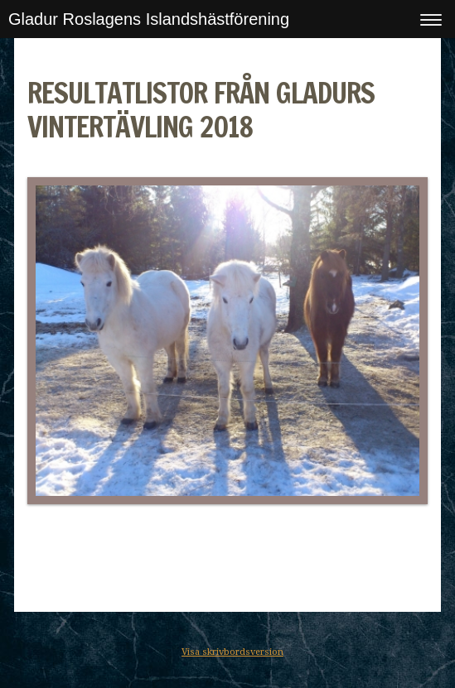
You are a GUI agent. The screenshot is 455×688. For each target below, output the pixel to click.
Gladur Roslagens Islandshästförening (148, 19)
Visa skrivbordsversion (232, 652)
